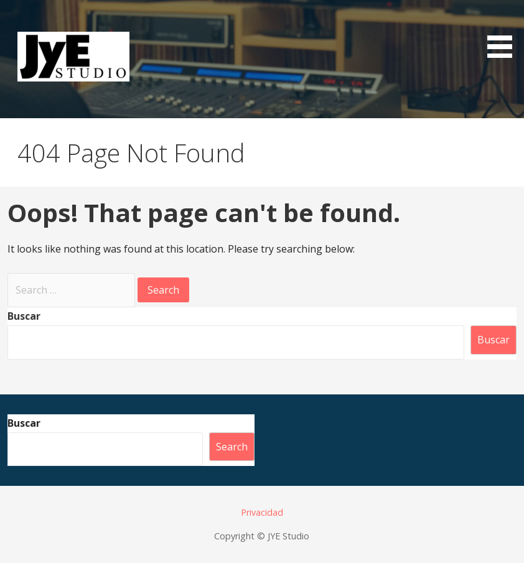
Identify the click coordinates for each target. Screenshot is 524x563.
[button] (504, 31)
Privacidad (262, 512)
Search (232, 447)
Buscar (23, 316)
